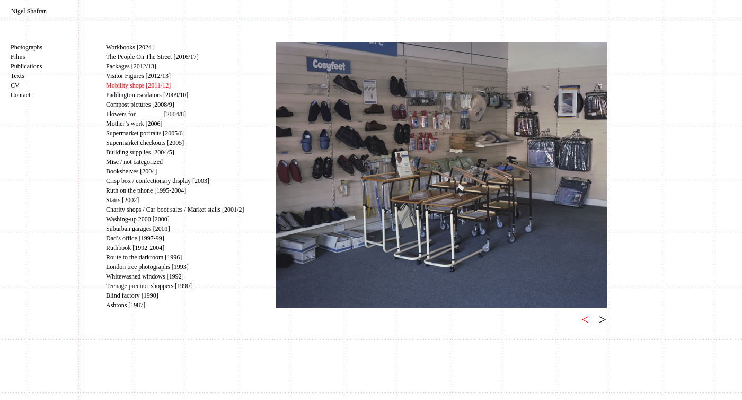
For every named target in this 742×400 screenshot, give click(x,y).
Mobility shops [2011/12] (138, 85)
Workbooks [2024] (130, 47)
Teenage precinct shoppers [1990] (149, 286)
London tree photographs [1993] (147, 267)
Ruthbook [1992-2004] (135, 247)
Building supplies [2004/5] (140, 152)
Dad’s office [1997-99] (135, 238)
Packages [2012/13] (131, 66)
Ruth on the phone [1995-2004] (146, 190)
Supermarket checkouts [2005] (145, 142)
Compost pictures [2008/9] (140, 104)
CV (15, 85)
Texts (17, 76)
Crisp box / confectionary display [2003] (157, 181)
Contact (20, 95)
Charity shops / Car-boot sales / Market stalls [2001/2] (175, 209)
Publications (26, 66)
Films (18, 56)
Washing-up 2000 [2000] (138, 219)
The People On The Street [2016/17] (152, 56)
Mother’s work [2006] (134, 123)
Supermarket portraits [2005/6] (145, 133)
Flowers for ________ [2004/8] (146, 114)
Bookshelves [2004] (131, 171)
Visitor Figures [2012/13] (138, 76)
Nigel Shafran (29, 11)
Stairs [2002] (122, 200)
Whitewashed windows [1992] (145, 276)
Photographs (26, 47)
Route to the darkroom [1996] (144, 257)
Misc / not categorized (134, 162)
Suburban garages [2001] (138, 228)
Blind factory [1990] (132, 295)
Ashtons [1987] (125, 305)
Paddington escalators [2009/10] (147, 95)
